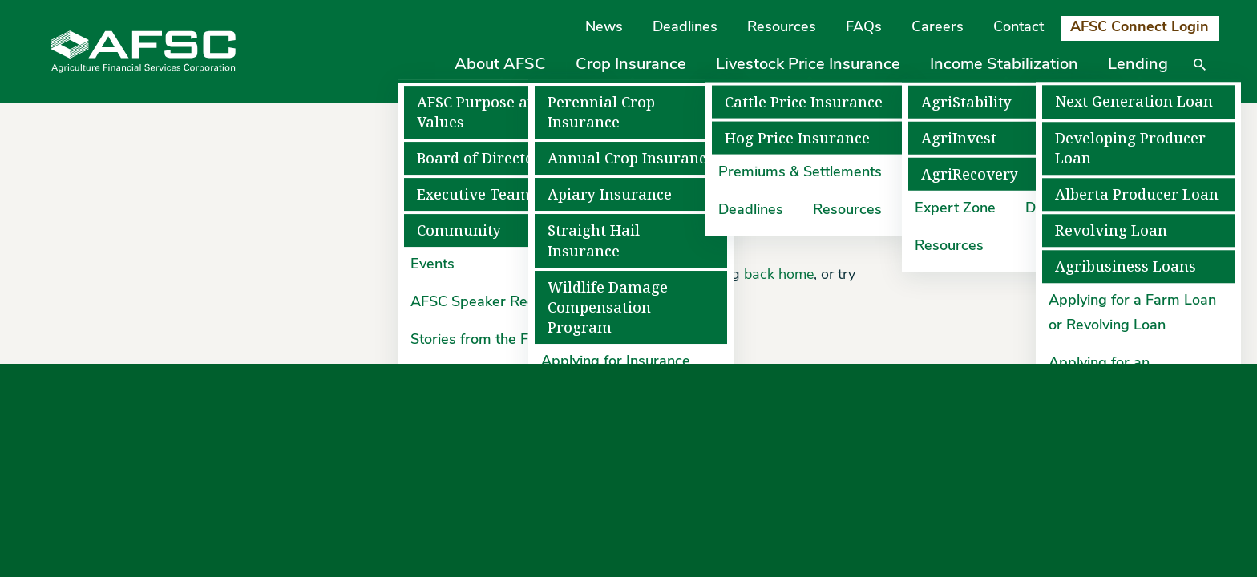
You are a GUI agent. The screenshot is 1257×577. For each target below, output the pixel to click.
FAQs (864, 27)
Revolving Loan (1111, 230)
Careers (937, 27)
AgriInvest (958, 138)
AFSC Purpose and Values (481, 112)
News (604, 27)
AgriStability (966, 102)
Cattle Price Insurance (804, 102)
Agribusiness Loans (1125, 267)
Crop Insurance (631, 65)
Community (459, 230)
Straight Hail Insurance (594, 240)
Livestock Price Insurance (808, 65)
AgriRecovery (969, 174)
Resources (781, 27)
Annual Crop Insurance (631, 158)
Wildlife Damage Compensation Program (608, 307)
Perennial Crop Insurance (601, 112)
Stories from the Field (481, 340)
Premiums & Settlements (800, 172)
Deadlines (685, 27)
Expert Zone (955, 208)
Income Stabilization (1004, 65)
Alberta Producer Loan (1137, 194)
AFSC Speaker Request (487, 302)
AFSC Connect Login (1139, 27)
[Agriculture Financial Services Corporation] (143, 51)
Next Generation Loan (1134, 102)
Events (432, 265)
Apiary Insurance (610, 194)
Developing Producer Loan (1130, 148)
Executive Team (473, 194)
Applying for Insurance (615, 361)
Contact (1018, 27)
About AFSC (500, 65)
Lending (1138, 65)
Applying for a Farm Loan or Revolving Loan (1132, 314)
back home (779, 275)
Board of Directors (482, 158)
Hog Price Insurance (797, 138)
